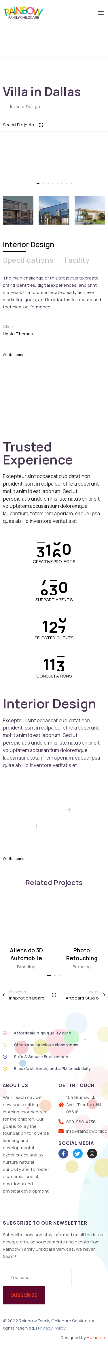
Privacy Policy (52, 1328)
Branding (26, 967)
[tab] (28, 244)
